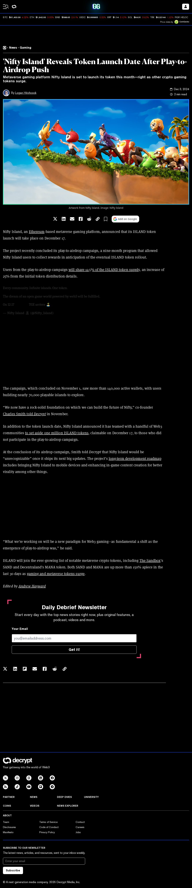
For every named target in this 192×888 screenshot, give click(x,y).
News (33, 796)
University (91, 796)
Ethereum (37, 231)
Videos (34, 805)
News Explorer (67, 805)
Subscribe (13, 870)
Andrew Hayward (32, 586)
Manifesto (8, 832)
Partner (9, 796)
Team (6, 822)
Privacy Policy (47, 832)
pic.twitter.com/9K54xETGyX (71, 305)
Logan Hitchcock (25, 93)
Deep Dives (64, 796)
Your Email (20, 629)
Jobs (78, 832)
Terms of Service (48, 822)
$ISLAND (21, 305)
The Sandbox (150, 560)
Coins (7, 805)
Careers (80, 827)
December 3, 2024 (66, 313)
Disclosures (9, 827)
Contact (80, 822)
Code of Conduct (49, 827)
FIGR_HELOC (181, 17)
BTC (5, 17)
